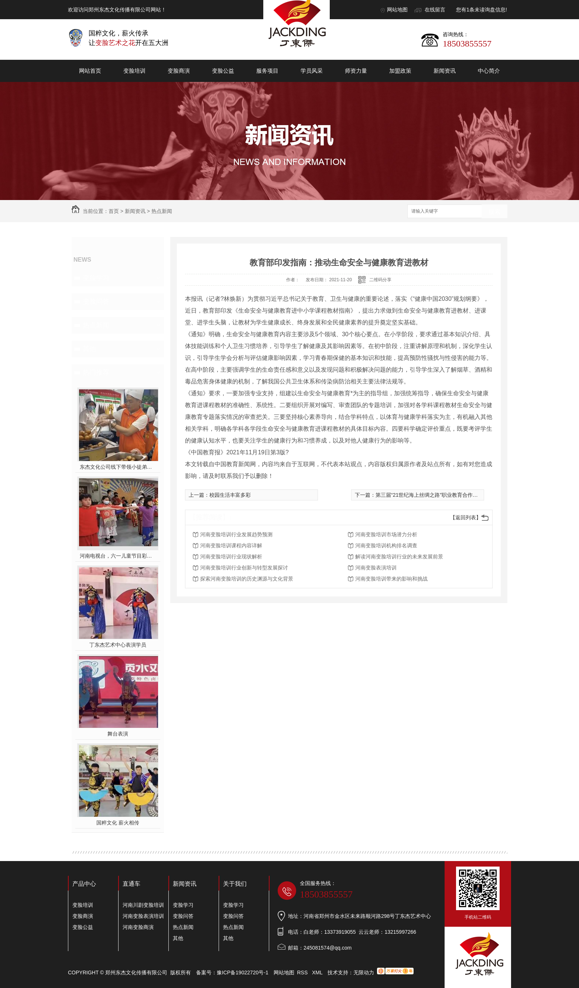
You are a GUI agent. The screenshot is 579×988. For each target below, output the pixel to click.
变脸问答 (96, 301)
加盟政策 (400, 71)
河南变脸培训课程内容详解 (231, 545)
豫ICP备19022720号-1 (242, 972)
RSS (303, 972)
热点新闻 (161, 211)
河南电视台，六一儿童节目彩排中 (118, 556)
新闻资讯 (445, 71)
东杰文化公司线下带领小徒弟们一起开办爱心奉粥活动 (118, 467)
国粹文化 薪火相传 (117, 823)
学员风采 (312, 71)
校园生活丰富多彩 (230, 495)
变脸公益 (223, 71)
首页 (114, 211)
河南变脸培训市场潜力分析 (386, 534)
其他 (89, 348)
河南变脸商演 (138, 927)
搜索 (494, 212)
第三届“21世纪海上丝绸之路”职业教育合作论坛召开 (434, 495)
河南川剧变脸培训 (143, 905)
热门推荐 (96, 372)
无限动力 (363, 972)
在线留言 (435, 10)
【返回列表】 (465, 517)
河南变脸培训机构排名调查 (386, 545)
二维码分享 (380, 279)
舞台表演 (117, 734)
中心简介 (489, 71)
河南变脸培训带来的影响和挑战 (391, 579)
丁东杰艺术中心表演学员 (117, 645)
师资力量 (356, 71)
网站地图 (397, 10)
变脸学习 (96, 278)
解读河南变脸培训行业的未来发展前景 (399, 557)
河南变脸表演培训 (376, 568)
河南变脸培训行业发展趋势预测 (236, 534)
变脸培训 (134, 71)
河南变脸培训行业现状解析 (231, 557)
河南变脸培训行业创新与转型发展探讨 (244, 568)
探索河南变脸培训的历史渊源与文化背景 (246, 579)
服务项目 (267, 71)
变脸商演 (179, 71)
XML (318, 972)
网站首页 (90, 71)
